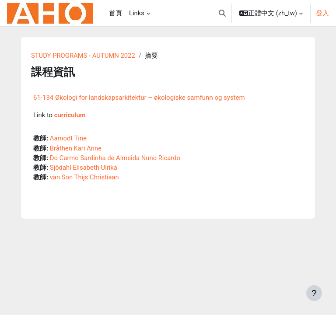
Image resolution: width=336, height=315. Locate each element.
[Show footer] (314, 293)
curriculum (70, 115)
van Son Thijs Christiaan (84, 177)
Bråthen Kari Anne (76, 148)
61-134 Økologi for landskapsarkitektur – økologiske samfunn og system (139, 98)
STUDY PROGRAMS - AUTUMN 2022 (83, 56)
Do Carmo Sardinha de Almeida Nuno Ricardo (115, 158)
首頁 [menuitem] (115, 13)
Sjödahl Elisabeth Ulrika (83, 168)
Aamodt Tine (68, 138)
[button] (222, 13)
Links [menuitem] (136, 13)
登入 (322, 13)
